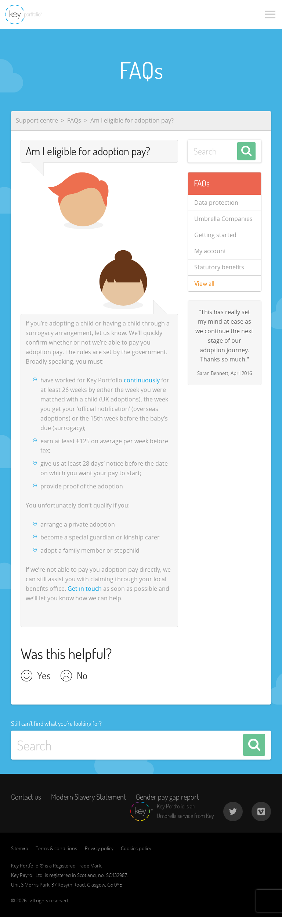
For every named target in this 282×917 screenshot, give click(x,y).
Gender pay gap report (167, 796)
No (82, 676)
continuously (142, 380)
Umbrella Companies (223, 219)
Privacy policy (99, 848)
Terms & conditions (56, 848)
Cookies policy (136, 848)
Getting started (215, 235)
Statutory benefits (219, 267)
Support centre (37, 120)
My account (210, 251)
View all (204, 283)
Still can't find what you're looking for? (56, 723)
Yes (44, 676)
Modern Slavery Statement (88, 796)
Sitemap (19, 848)
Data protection (216, 203)
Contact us (26, 796)
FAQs (74, 120)
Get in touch (85, 589)
